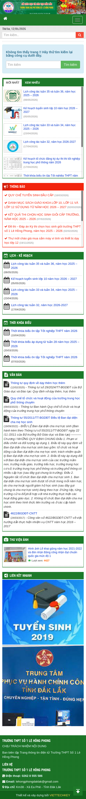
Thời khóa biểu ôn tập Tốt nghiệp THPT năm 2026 (44, 331)
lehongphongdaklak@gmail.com (37, 781)
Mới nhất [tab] (12, 82)
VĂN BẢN (16, 375)
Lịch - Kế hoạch (21, 255)
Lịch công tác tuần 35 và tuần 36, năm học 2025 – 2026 (44, 266)
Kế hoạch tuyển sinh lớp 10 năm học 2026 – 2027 (44, 278)
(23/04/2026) (30, 133)
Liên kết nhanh (21, 575)
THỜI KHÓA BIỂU (20, 323)
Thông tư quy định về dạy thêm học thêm (38, 383)
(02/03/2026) (74, 207)
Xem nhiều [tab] (32, 82)
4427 (46, 560)
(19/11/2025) (26, 242)
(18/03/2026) (61, 195)
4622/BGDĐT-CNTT (24, 513)
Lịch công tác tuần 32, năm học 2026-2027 (39, 305)
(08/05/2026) (30, 99)
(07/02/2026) (44, 219)
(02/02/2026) (70, 231)
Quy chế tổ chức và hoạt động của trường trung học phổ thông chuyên (45, 400)
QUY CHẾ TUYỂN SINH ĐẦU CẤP (28, 195)
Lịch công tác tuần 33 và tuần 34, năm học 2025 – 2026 (44, 292)
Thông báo (17, 186)
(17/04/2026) (30, 146)
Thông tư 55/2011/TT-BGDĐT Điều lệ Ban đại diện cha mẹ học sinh (44, 420)
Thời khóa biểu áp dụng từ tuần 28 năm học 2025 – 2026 (45, 344)
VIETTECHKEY (60, 795)
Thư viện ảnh (19, 540)
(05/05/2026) (30, 116)
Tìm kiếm (70, 64)
